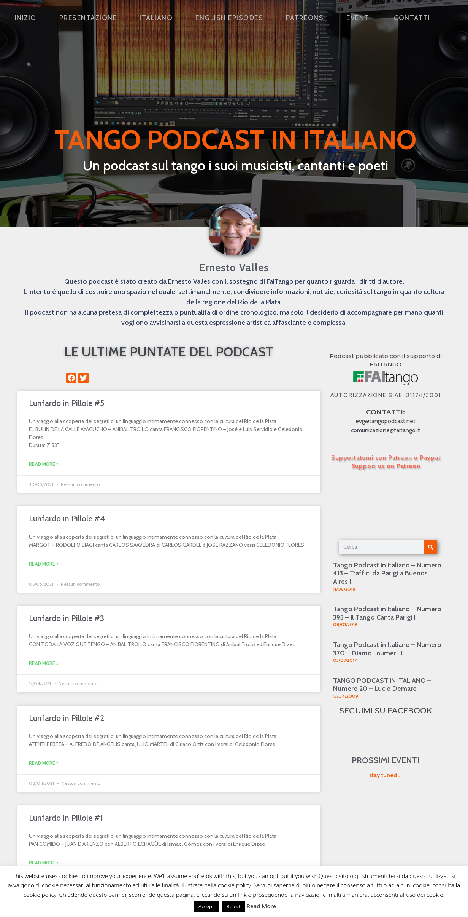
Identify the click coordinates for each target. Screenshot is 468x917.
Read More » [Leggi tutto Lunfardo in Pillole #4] (44, 564)
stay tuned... (385, 775)
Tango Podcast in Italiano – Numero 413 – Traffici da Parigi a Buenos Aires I (387, 573)
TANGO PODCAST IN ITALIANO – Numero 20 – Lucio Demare (382, 684)
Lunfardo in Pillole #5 (66, 403)
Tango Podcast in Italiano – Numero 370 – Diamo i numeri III (387, 649)
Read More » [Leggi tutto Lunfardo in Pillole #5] (44, 464)
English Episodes (229, 18)
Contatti (412, 18)
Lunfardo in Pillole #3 (66, 618)
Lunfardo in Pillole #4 (67, 518)
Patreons (305, 18)
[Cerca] (430, 547)
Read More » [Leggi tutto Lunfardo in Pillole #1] (44, 863)
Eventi (358, 18)
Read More (261, 906)
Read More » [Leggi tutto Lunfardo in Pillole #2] (44, 763)
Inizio (25, 18)
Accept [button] (206, 906)
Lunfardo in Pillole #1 (66, 818)
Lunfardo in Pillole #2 (66, 718)
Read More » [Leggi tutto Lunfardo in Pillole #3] (44, 663)
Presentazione (88, 18)
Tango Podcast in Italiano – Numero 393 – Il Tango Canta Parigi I (387, 613)
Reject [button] (234, 906)
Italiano (156, 18)
